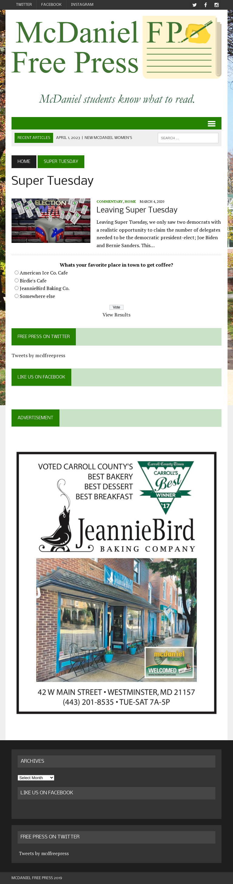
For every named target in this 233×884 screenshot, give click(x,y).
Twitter (24, 5)
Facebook (51, 5)
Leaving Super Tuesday (136, 210)
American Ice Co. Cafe (44, 272)
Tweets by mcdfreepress (38, 355)
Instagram (82, 5)
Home (130, 201)
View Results (116, 314)
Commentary (109, 201)
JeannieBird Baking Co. (44, 288)
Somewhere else (37, 296)
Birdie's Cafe (33, 280)
